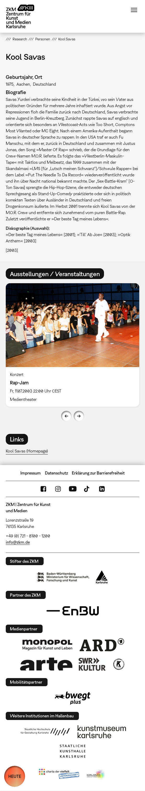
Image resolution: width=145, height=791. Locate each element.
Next (79, 416)
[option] (72, 344)
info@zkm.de (18, 542)
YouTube (72, 489)
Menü (134, 10)
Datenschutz (56, 473)
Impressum (30, 473)
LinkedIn (102, 489)
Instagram (58, 489)
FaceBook (43, 489)
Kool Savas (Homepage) (27, 451)
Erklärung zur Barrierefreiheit (98, 473)
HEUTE (14, 776)
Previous (66, 416)
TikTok (87, 489)
